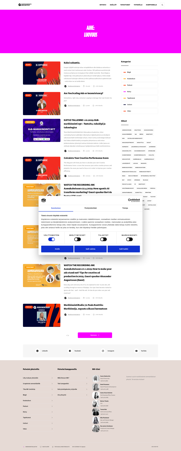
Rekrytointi (142, 184)
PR (135, 184)
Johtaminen (152, 146)
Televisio (152, 196)
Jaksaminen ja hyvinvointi (138, 146)
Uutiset (149, 201)
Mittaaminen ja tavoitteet (148, 176)
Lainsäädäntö (126, 163)
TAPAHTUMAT (125, 5)
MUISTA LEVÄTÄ (45, 446)
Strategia (152, 188)
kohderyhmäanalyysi (140, 155)
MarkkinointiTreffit (145, 171)
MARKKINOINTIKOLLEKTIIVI (31, 446)
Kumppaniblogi (137, 159)
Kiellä (57, 249)
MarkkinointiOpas (140, 167)
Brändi (141, 134)
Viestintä (146, 209)
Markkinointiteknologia (129, 171)
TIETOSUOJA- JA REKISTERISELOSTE (61, 446)
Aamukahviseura (126, 130)
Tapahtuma (148, 192)
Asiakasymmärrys (127, 134)
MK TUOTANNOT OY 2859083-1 (79, 446)
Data (123, 138)
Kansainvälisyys (126, 151)
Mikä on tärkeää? (133, 176)
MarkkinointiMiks (127, 167)
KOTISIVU (103, 5)
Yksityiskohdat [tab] (90, 208)
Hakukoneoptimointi (128, 142)
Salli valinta (90, 249)
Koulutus (151, 155)
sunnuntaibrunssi (127, 192)
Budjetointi (149, 134)
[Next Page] (95, 335)
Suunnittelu (138, 192)
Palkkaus (145, 180)
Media (123, 176)
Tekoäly (145, 196)
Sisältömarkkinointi (128, 188)
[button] (113, 5)
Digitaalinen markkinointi (135, 138)
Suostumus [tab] (56, 208)
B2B (136, 134)
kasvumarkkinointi (139, 151)
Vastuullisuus (152, 205)
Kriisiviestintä (126, 159)
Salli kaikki (123, 249)
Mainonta (143, 163)
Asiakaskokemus (148, 130)
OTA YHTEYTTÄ (155, 446)
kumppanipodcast (149, 159)
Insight (149, 142)
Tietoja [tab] (125, 208)
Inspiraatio (125, 146)
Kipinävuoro (151, 151)
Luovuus (135, 163)
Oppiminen (137, 180)
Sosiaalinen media (142, 188)
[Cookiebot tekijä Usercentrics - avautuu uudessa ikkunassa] (130, 200)
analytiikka (137, 130)
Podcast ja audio (126, 184)
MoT (123, 180)
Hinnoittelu (140, 142)
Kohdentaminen (126, 155)
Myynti (129, 180)
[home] (25, 5)
